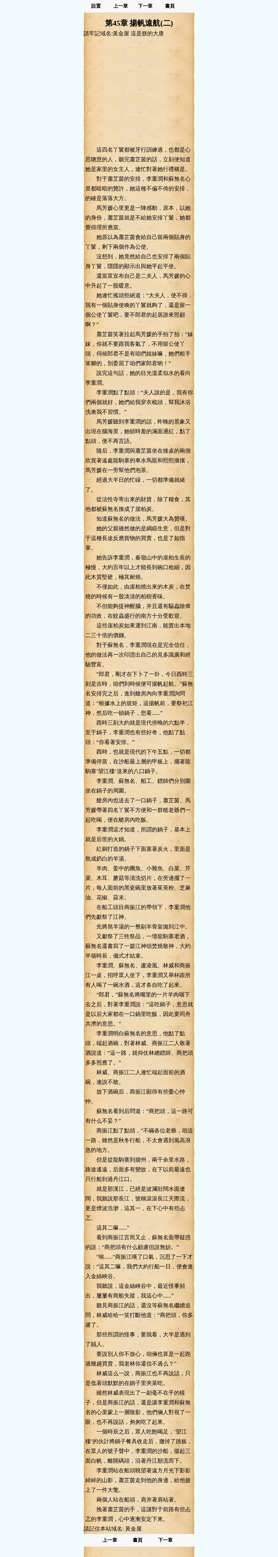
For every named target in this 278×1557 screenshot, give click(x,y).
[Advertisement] (139, 91)
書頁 (170, 6)
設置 (96, 6)
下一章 (145, 6)
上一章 (120, 6)
